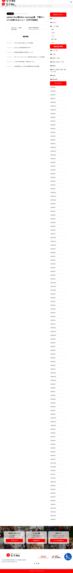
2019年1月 (53, 414)
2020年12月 (53, 327)
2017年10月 (53, 466)
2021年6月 (53, 305)
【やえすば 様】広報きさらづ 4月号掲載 (23, 43)
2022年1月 (53, 279)
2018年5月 (53, 444)
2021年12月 (53, 282)
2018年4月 (53, 448)
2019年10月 (53, 380)
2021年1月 (53, 324)
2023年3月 (53, 226)
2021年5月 (53, 309)
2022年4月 (53, 267)
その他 (52, 32)
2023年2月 (53, 230)
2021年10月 (53, 290)
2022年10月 (53, 245)
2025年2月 (53, 139)
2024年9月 (53, 158)
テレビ (52, 36)
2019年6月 (53, 395)
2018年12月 (53, 418)
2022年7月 (53, 256)
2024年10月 (53, 155)
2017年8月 (53, 470)
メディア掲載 (10, 13)
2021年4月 (53, 312)
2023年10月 (53, 200)
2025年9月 (53, 113)
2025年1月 (53, 143)
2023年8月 (53, 207)
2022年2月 (53, 275)
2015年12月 (53, 508)
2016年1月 (53, 504)
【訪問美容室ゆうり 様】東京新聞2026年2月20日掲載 (26, 66)
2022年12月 (53, 237)
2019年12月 (53, 372)
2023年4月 (53, 222)
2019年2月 (53, 410)
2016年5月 (53, 493)
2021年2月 (53, 320)
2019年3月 (53, 406)
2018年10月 (53, 425)
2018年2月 (53, 455)
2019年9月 (53, 384)
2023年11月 (53, 196)
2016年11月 (53, 481)
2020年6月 (53, 350)
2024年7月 (53, 166)
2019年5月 (53, 399)
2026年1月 (53, 98)
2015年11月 (53, 511)
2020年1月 (53, 369)
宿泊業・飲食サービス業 (58, 61)
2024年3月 (53, 181)
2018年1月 (53, 459)
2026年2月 (53, 94)
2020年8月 (53, 342)
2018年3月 (53, 451)
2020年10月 (53, 335)
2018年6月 (53, 440)
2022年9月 (53, 248)
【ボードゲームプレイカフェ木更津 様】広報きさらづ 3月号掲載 (29, 57)
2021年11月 (53, 286)
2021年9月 (53, 294)
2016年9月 (53, 485)
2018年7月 (53, 436)
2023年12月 (53, 192)
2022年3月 (53, 271)
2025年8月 (53, 117)
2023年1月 (53, 233)
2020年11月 (53, 331)
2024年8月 (53, 162)
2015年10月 (53, 515)
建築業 (53, 65)
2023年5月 (53, 218)
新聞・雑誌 (54, 39)
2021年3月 (53, 316)
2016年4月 (53, 496)
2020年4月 (53, 357)
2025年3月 (53, 136)
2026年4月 (53, 87)
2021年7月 (53, 301)
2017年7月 (53, 474)
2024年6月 (53, 170)
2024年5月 (53, 173)
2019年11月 (53, 376)
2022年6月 (53, 260)
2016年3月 (53, 500)
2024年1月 (53, 188)
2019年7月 (53, 391)
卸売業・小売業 (56, 58)
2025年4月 (53, 132)
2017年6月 (53, 478)
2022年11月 (53, 241)
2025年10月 (53, 109)
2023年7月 (53, 211)
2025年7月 (53, 121)
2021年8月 (53, 297)
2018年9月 (53, 429)
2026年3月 (53, 91)
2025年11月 (53, 106)
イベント (54, 18)
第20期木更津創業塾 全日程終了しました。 (24, 52)
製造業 (53, 75)
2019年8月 (53, 387)
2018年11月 (53, 421)
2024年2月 (53, 185)
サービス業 (54, 50)
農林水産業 (54, 79)
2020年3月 (53, 361)
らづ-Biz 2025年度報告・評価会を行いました (24, 61)
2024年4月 (53, 177)
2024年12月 (53, 147)
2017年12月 (53, 463)
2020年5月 (53, 354)
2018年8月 (53, 433)
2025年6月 (53, 124)
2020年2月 (53, 365)
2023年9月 (53, 203)
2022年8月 (53, 252)
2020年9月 (53, 339)
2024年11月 (53, 151)
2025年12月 (53, 102)
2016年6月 (53, 489)
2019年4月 (53, 403)
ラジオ (52, 42)
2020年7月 (53, 346)
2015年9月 (53, 519)
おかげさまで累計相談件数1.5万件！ (22, 47)
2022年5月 (53, 263)
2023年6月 (53, 215)
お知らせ (54, 22)
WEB (52, 29)
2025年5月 (53, 128)
